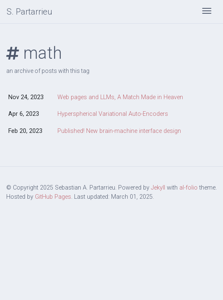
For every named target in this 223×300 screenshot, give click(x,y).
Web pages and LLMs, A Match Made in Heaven (120, 97)
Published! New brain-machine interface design (119, 131)
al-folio (188, 187)
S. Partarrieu (29, 12)
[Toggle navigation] (206, 11)
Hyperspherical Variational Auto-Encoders (112, 114)
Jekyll (158, 187)
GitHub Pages (53, 196)
